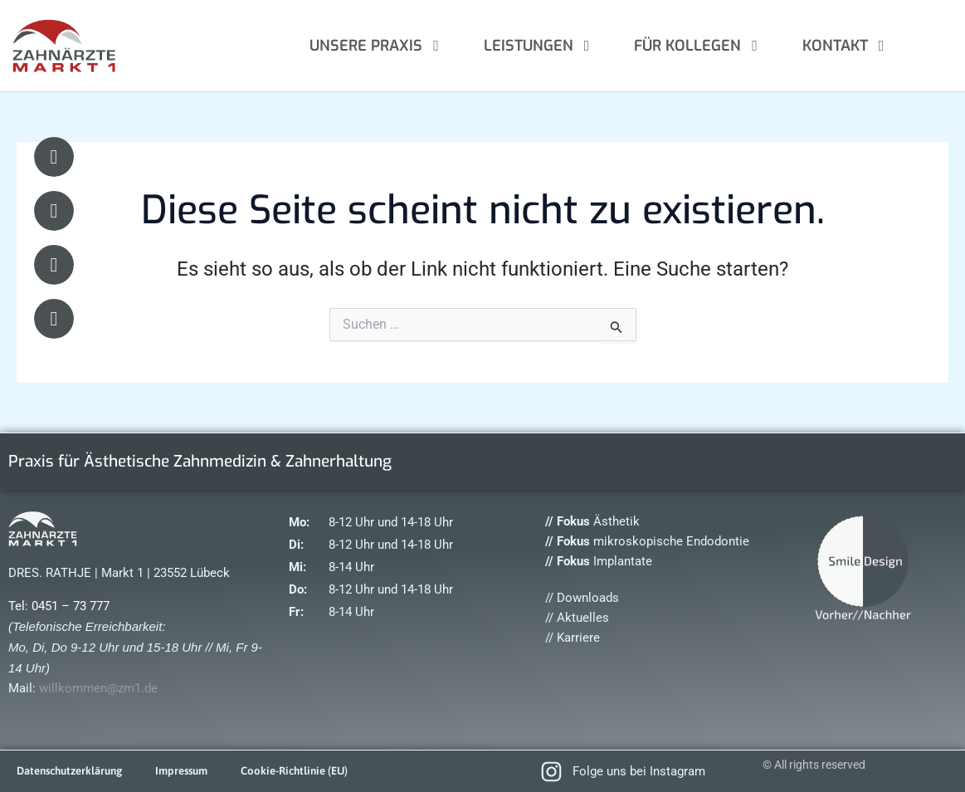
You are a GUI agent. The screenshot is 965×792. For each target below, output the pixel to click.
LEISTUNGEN (540, 46)
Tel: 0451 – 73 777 (59, 606)
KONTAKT (846, 46)
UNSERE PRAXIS (377, 46)
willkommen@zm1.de (98, 688)
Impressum (195, 771)
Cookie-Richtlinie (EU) (314, 771)
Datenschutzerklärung (75, 771)
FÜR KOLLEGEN (699, 46)
